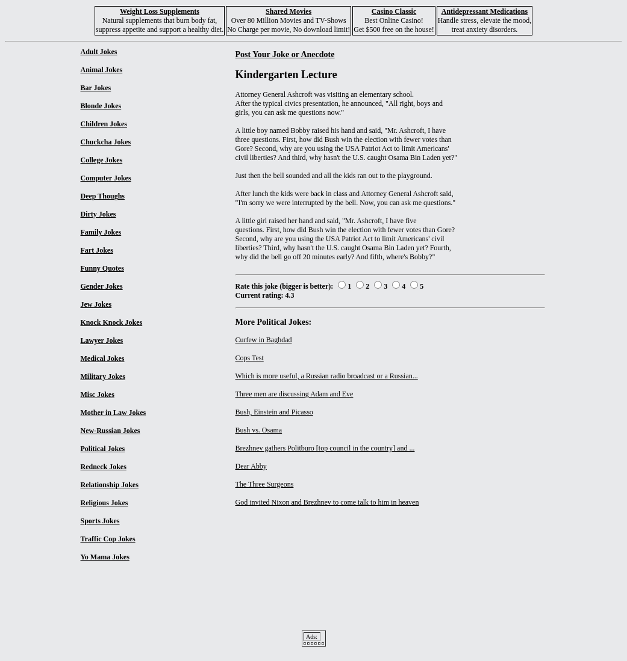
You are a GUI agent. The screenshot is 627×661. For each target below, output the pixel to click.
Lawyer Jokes (102, 340)
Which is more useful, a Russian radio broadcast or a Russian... (327, 376)
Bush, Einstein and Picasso (274, 412)
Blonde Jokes (101, 106)
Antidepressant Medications (484, 11)
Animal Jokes (102, 70)
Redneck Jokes (103, 467)
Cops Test (250, 358)
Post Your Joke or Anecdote (285, 54)
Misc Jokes (97, 394)
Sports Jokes (100, 521)
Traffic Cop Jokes (108, 539)
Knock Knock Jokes (112, 322)
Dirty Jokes (98, 214)
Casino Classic (394, 11)
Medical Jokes (103, 358)
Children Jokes (104, 124)
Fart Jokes (97, 250)
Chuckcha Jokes (106, 142)
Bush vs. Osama (259, 430)
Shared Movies (288, 11)
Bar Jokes (96, 88)
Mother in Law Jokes (113, 412)
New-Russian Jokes (110, 430)
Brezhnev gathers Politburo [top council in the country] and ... (325, 448)
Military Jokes (103, 376)
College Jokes (102, 160)
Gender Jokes (102, 286)
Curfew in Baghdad (264, 340)
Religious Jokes (104, 503)
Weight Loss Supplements (159, 11)
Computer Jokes (106, 178)
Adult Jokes (99, 52)
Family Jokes (101, 232)
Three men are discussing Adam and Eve (295, 394)
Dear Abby (251, 466)
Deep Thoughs (103, 196)
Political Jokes (103, 448)
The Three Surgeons (265, 484)
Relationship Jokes (110, 485)
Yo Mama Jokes (105, 557)
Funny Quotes (102, 268)
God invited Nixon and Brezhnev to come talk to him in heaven (327, 502)
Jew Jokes (96, 304)
